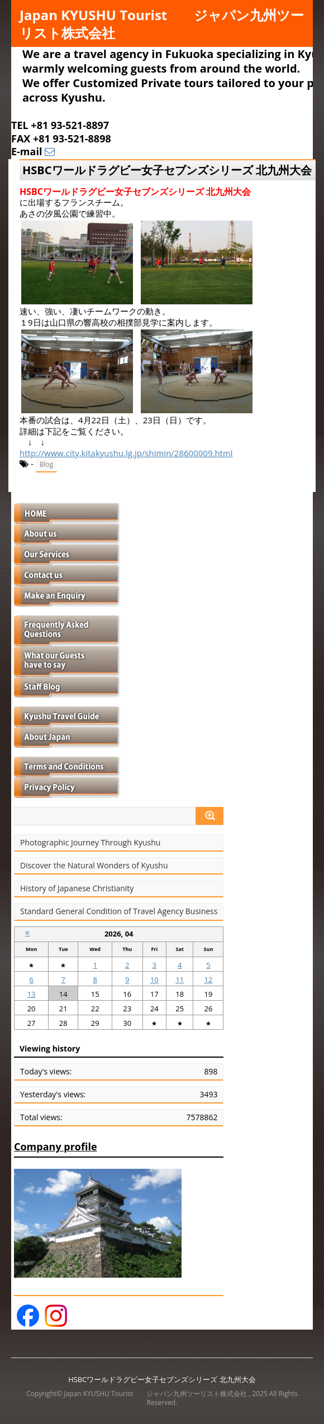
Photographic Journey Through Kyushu (90, 843)
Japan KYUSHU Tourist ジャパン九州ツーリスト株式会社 (162, 24)
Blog (47, 464)
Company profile (55, 1146)
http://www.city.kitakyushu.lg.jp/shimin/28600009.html (126, 452)
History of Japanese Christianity (77, 888)
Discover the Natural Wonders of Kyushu (94, 866)
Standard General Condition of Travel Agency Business (118, 911)
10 (154, 979)
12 (208, 979)
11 (179, 979)
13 (31, 994)
